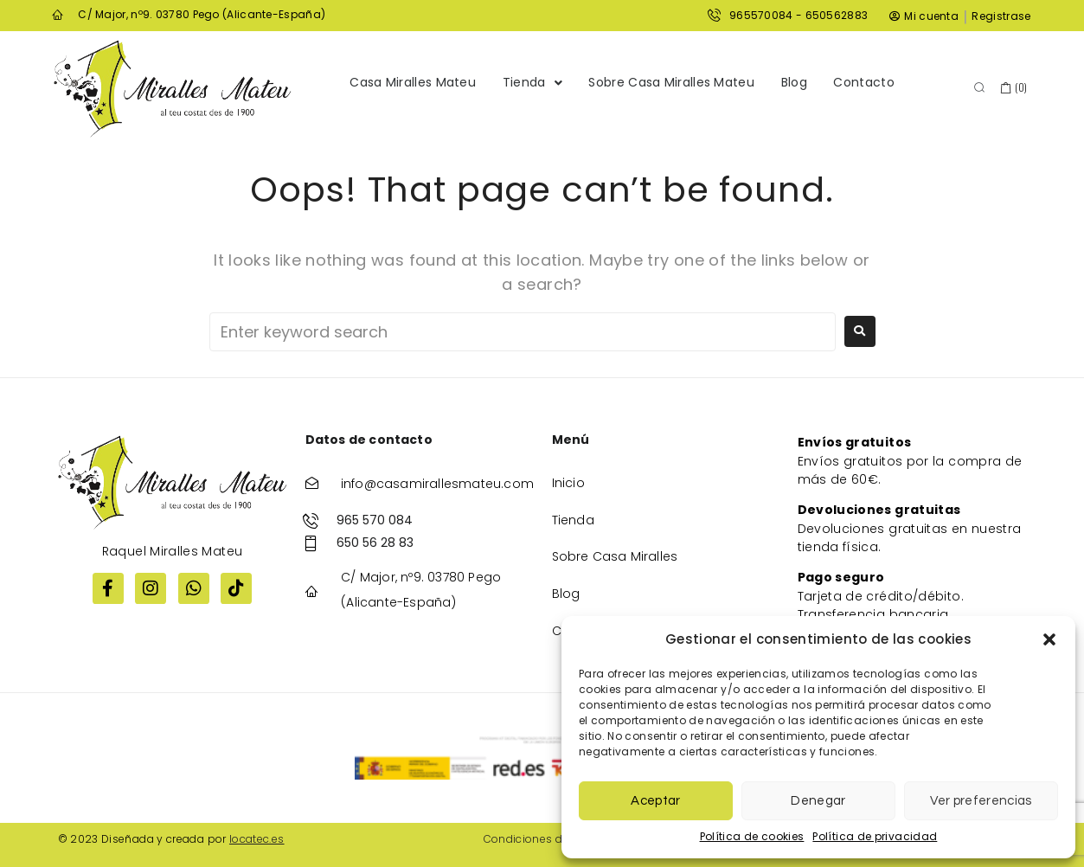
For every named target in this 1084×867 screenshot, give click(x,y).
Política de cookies (752, 836)
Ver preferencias (980, 800)
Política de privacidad (874, 836)
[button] (1049, 639)
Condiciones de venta (543, 839)
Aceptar (655, 800)
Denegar (818, 800)
